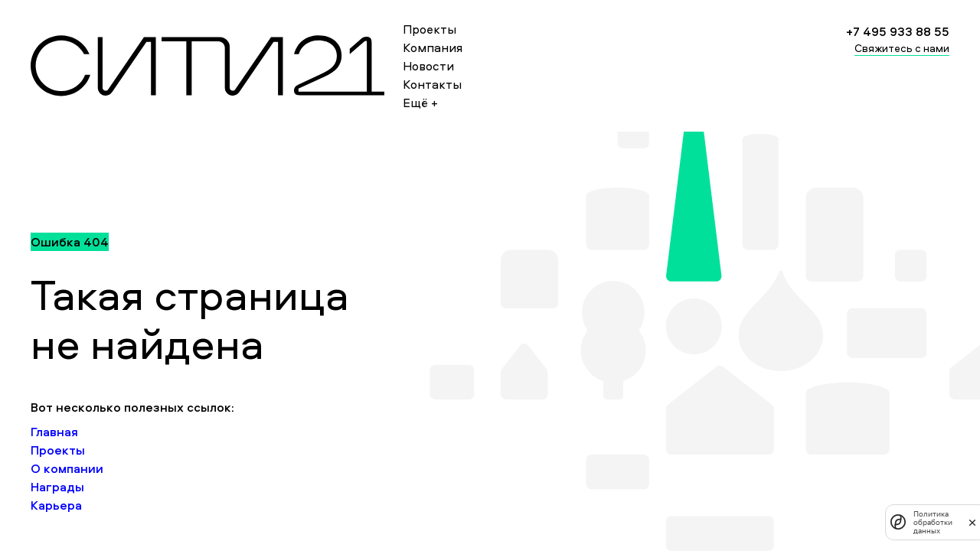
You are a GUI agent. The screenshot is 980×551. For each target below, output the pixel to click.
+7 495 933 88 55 (897, 31)
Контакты (432, 84)
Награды (57, 486)
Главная (54, 431)
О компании (67, 468)
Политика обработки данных (932, 522)
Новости (428, 65)
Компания (432, 47)
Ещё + (420, 102)
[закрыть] (972, 522)
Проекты (429, 29)
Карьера (56, 505)
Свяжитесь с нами (901, 48)
